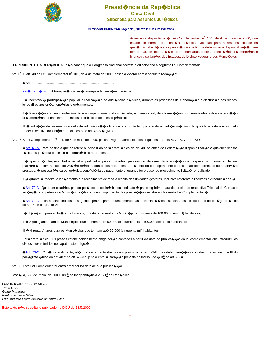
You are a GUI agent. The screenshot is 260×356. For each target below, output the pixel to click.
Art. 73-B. (33, 201)
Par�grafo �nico (35, 91)
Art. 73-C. (33, 252)
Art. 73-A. (33, 188)
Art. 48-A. (33, 148)
